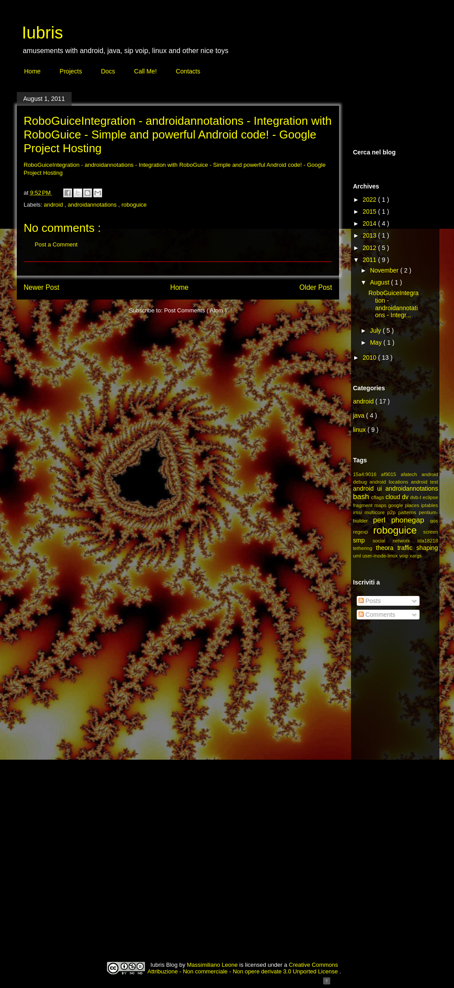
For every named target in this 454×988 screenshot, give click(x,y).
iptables (429, 505)
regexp (363, 531)
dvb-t (416, 497)
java (359, 415)
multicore (376, 512)
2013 (370, 235)
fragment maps (371, 505)
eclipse (430, 497)
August (380, 282)
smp (363, 540)
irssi (359, 512)
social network (395, 540)
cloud (393, 496)
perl (382, 520)
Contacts (188, 71)
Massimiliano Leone (213, 964)
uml (357, 555)
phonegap (410, 520)
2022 (370, 199)
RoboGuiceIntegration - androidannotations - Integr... (393, 304)
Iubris (42, 32)
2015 (370, 211)
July (376, 330)
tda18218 (427, 540)
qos (434, 520)
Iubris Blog (164, 964)
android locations (390, 481)
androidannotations (93, 204)
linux (360, 429)
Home (32, 71)
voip (404, 555)
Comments (377, 614)
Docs (108, 71)
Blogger (307, 978)
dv (406, 496)
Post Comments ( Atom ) (195, 310)
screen (430, 531)
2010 (370, 357)
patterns (408, 512)
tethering (364, 548)
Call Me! (145, 71)
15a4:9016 (367, 474)
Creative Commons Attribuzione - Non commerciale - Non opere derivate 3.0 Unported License (244, 968)
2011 (370, 259)
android (54, 204)
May (376, 342)
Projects (71, 71)
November (385, 270)
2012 (370, 247)
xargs (416, 555)
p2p (392, 512)
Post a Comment (56, 244)
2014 (370, 223)
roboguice (134, 204)
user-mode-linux (380, 555)
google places (404, 505)
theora (386, 547)
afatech (411, 474)
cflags (378, 497)
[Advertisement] (396, 775)
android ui (369, 488)
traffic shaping (417, 547)
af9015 (391, 474)
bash (362, 496)
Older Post (315, 287)
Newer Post (42, 287)
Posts (370, 600)
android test (424, 481)
